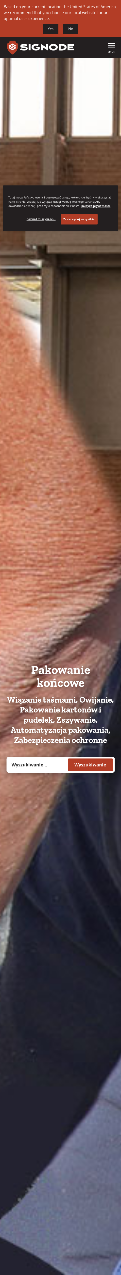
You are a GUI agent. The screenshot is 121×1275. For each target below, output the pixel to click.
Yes (50, 28)
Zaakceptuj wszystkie (79, 219)
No (70, 28)
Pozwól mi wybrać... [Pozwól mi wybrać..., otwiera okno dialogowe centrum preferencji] (41, 219)
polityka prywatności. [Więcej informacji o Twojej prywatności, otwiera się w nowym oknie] (95, 206)
